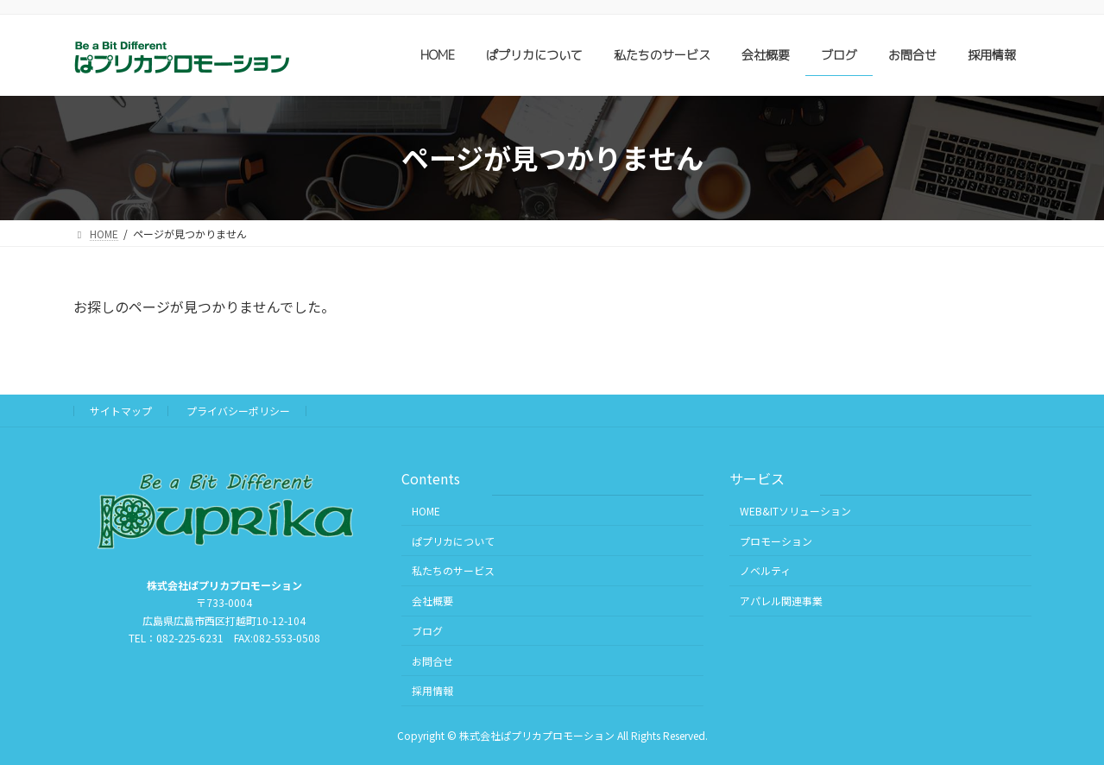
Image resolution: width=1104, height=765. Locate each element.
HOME (426, 510)
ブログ (427, 630)
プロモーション (776, 540)
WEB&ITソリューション (795, 510)
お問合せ (432, 660)
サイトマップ (121, 410)
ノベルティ (765, 570)
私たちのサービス (453, 570)
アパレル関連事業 (781, 600)
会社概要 (432, 600)
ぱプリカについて (453, 540)
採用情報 (432, 690)
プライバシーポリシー (238, 410)
